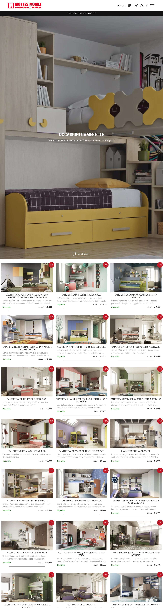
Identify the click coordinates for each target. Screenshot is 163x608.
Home (70, 13)
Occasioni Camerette (87, 13)
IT (146, 5)
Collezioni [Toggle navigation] (121, 5)
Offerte (76, 13)
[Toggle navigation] (152, 5)
